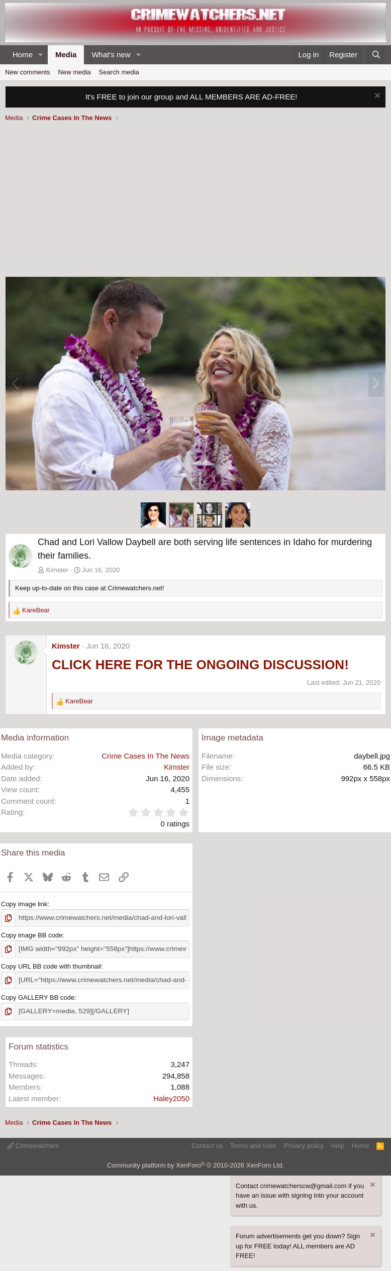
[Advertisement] (195, 201)
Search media (119, 72)
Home (23, 54)
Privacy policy (304, 1143)
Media (66, 54)
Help (338, 1143)
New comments (27, 72)
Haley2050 (171, 1096)
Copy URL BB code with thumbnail (51, 965)
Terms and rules (253, 1143)
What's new (110, 54)
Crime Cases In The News (145, 756)
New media (74, 72)
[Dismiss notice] (376, 96)
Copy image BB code (31, 934)
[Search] (376, 55)
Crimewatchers (33, 1143)
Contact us (207, 1143)
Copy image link (24, 904)
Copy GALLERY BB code (37, 996)
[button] (41, 55)
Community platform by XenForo (195, 1163)
